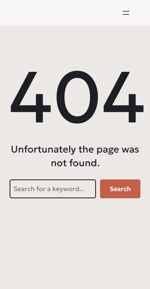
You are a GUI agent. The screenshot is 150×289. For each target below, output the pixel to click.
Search (120, 189)
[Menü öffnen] (126, 13)
